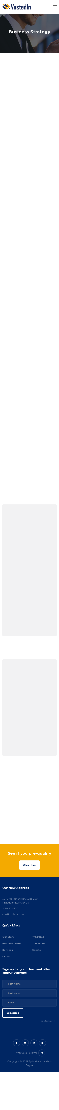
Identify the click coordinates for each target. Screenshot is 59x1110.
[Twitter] (25, 1042)
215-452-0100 (10, 908)
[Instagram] (33, 1042)
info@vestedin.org (13, 914)
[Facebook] (16, 1042)
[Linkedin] (42, 1042)
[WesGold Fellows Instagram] (41, 1052)
